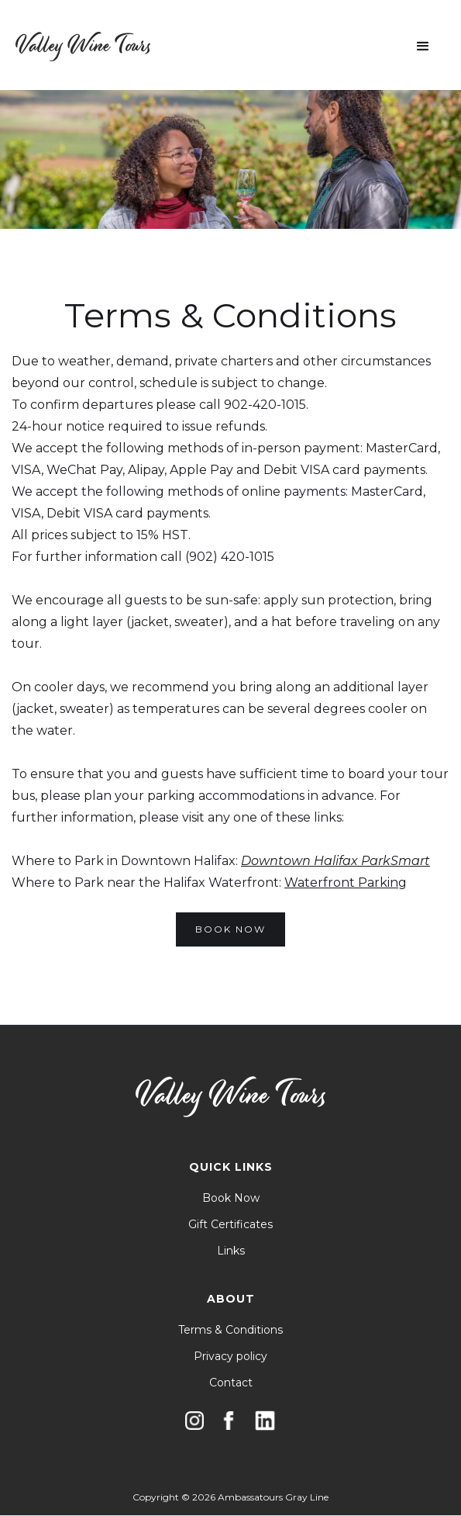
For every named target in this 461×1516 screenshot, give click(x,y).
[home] (82, 46)
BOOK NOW (230, 929)
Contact (231, 1382)
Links (231, 1250)
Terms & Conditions (230, 1330)
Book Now (231, 1198)
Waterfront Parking (345, 882)
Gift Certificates (230, 1224)
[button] (423, 46)
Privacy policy (230, 1356)
